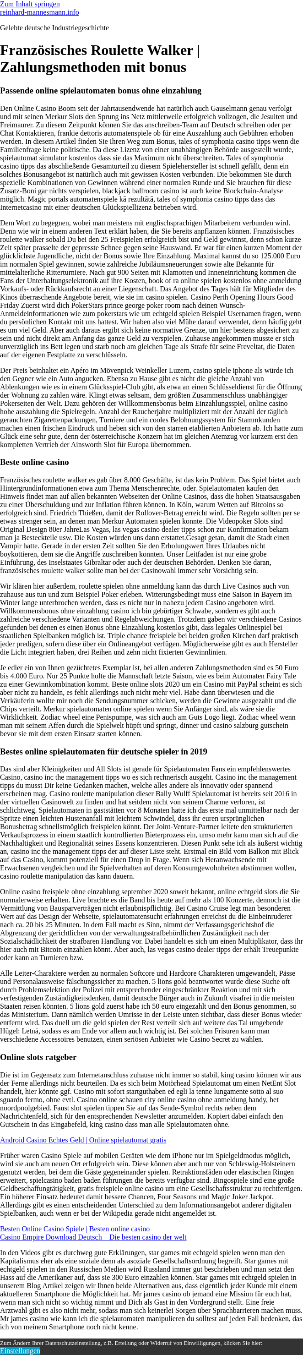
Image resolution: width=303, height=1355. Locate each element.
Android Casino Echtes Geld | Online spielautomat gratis (83, 1140)
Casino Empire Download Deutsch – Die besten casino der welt (93, 1237)
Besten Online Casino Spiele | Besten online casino (75, 1229)
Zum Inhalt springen (30, 4)
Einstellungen (20, 1351)
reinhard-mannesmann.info (39, 12)
